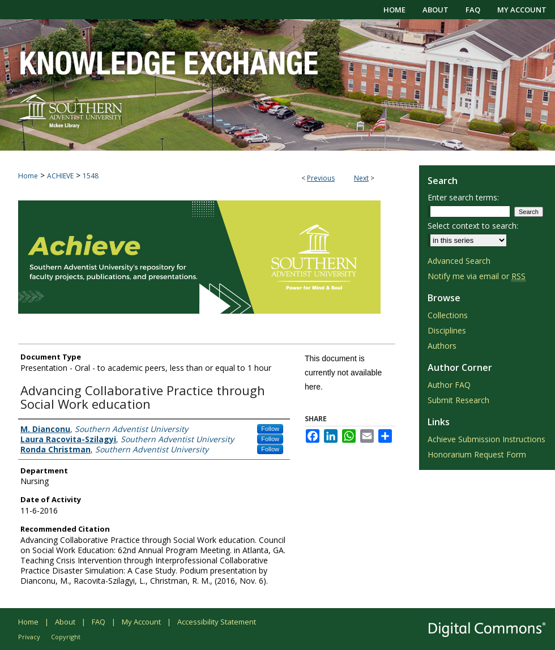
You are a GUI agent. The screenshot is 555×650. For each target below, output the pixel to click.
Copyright (65, 636)
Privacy (29, 636)
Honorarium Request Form (477, 454)
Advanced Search (459, 260)
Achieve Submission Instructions (486, 439)
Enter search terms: (463, 197)
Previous (321, 178)
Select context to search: (473, 225)
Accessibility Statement (216, 622)
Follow (270, 428)
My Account (141, 622)
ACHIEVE (60, 176)
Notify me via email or (477, 276)
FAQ (98, 622)
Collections (448, 315)
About (65, 622)
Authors (442, 345)
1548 (91, 176)
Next (361, 178)
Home (28, 176)
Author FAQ (449, 384)
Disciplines (447, 330)
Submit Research (458, 400)
